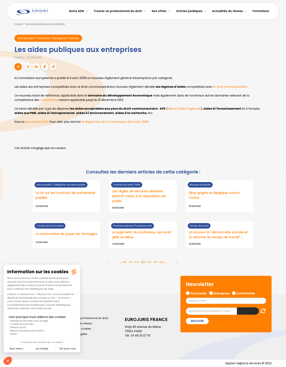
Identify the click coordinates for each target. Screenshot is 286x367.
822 (137, 262)
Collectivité (245, 293)
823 (143, 262)
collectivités (48, 100)
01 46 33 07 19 (140, 335)
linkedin (279, 176)
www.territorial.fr (36, 122)
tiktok (279, 205)
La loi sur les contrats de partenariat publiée (66, 195)
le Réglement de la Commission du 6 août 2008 (115, 122)
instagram (279, 191)
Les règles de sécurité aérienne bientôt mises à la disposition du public (139, 196)
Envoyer (197, 321)
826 (162, 262)
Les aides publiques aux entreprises (45, 23)
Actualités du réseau (227, 11)
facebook (279, 162)
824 (149, 262)
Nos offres (159, 11)
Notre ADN (76, 11)
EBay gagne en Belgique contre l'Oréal (214, 195)
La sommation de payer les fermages (66, 233)
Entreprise (221, 293)
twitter (279, 169)
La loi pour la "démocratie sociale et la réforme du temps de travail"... (218, 234)
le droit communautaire (230, 87)
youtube (279, 183)
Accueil (18, 23)
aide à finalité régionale (184, 109)
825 (155, 262)
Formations (261, 11)
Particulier (198, 293)
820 (124, 262)
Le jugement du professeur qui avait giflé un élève (141, 234)
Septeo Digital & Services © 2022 (248, 363)
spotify (279, 198)
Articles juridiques (189, 11)
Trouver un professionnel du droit (118, 11)
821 (130, 262)
